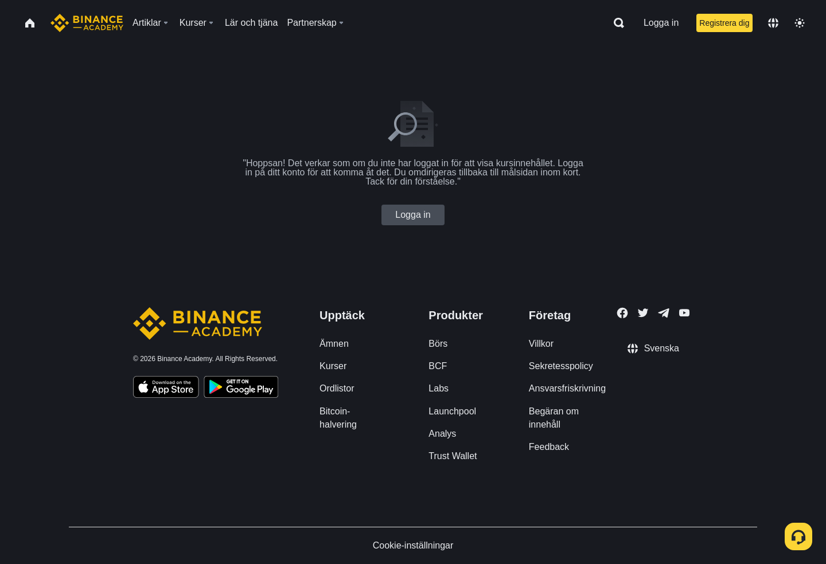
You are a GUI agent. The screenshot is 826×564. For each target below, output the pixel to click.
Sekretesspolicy (561, 366)
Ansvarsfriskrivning (567, 388)
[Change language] (773, 23)
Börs (437, 343)
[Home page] (86, 23)
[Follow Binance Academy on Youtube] (684, 312)
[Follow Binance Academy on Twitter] (643, 313)
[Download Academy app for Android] (241, 388)
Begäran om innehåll (554, 417)
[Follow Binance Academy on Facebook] (622, 313)
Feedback (549, 447)
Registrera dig (724, 23)
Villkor (541, 343)
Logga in (661, 23)
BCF (437, 366)
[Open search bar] (615, 23)
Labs (438, 388)
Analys (442, 433)
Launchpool (452, 411)
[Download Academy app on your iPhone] (166, 388)
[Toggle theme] (799, 22)
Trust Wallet (452, 456)
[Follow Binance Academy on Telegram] (663, 313)
